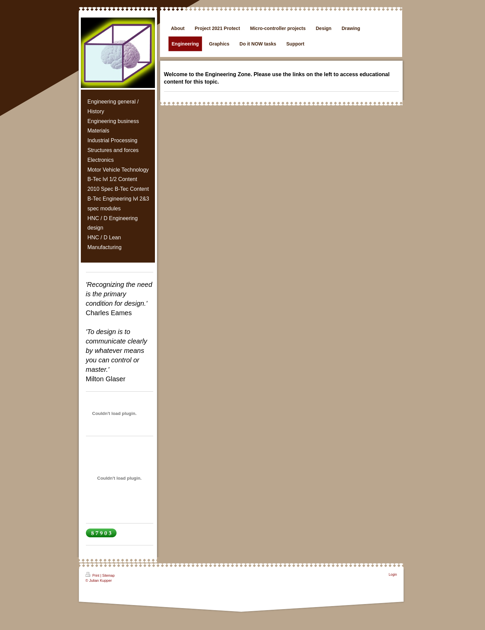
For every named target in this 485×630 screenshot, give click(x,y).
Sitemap (108, 575)
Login (393, 574)
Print (93, 574)
